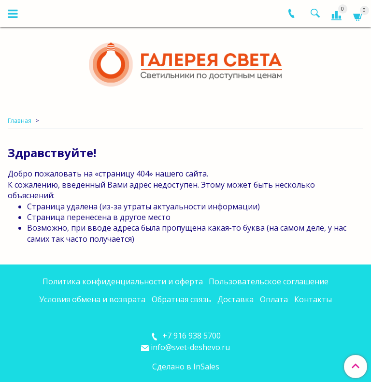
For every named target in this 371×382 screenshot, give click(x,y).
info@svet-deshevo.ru (190, 347)
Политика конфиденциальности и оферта (123, 281)
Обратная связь (181, 299)
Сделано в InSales (185, 366)
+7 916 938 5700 (190, 335)
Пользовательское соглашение (268, 281)
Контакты (313, 299)
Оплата (274, 299)
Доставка (235, 299)
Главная (19, 120)
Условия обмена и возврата (92, 299)
